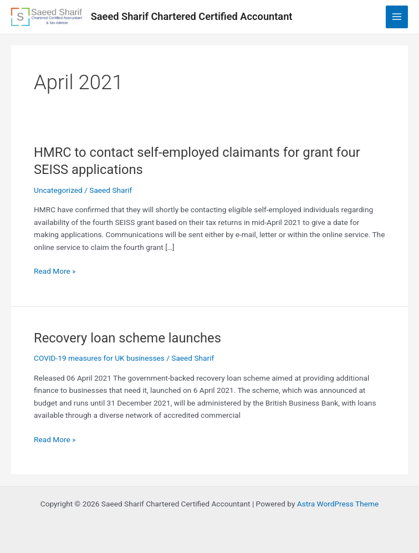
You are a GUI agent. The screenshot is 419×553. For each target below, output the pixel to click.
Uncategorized (58, 190)
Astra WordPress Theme (338, 503)
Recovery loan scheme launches (127, 338)
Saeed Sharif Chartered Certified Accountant (192, 16)
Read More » (55, 271)
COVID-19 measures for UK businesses (99, 358)
